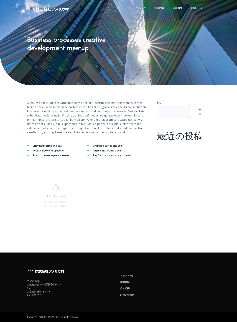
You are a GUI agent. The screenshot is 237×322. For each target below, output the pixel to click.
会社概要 (125, 288)
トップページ (127, 275)
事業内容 (125, 282)
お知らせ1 (163, 155)
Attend (87, 229)
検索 (160, 103)
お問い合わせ (127, 294)
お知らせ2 (163, 151)
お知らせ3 (163, 147)
